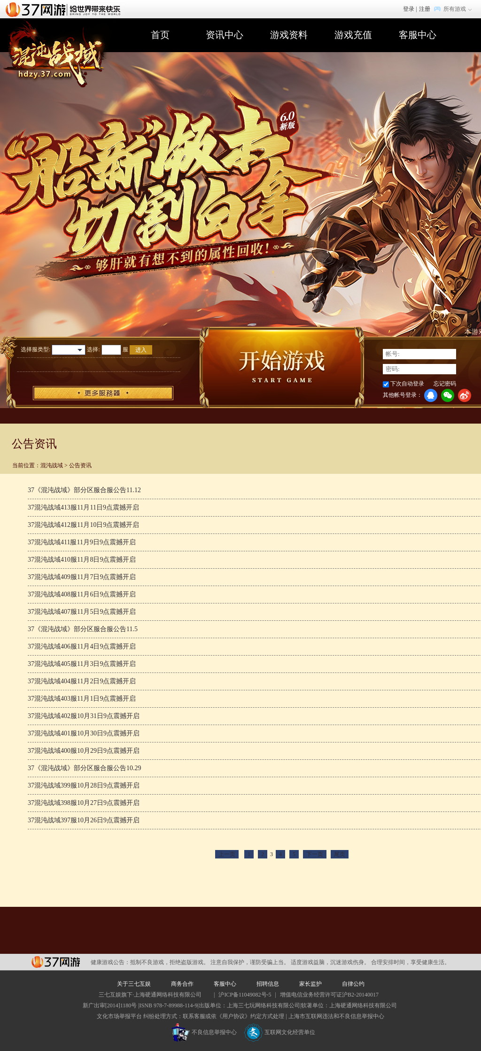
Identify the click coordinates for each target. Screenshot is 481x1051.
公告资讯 (80, 465)
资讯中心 (224, 35)
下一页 (314, 854)
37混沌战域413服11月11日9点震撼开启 (83, 507)
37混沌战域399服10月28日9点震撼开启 (84, 785)
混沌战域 (51, 465)
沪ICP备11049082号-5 (244, 994)
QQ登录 (430, 395)
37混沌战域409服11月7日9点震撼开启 (82, 576)
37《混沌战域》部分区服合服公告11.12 (84, 490)
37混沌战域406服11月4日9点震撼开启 (82, 646)
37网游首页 (65, 9)
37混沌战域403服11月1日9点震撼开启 (82, 698)
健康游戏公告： (110, 962)
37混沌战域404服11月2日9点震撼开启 (82, 681)
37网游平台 (55, 962)
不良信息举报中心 (204, 1032)
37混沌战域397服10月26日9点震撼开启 (84, 820)
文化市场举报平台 (119, 1016)
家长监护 (310, 984)
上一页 (226, 854)
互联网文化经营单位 (279, 1032)
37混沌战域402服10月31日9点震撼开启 (84, 715)
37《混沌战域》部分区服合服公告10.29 (84, 768)
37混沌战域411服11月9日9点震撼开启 (82, 542)
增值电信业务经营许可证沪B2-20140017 (329, 994)
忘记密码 (445, 383)
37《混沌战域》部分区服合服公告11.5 (83, 629)
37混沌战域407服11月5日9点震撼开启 (82, 611)
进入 (141, 350)
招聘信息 (267, 984)
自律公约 (353, 984)
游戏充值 (353, 35)
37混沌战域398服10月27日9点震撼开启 (84, 802)
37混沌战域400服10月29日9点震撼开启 (84, 750)
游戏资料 (289, 35)
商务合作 (182, 984)
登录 (408, 9)
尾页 (339, 854)
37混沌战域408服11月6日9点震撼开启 (82, 594)
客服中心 (417, 35)
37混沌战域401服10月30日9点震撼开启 (84, 733)
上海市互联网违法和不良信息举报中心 (336, 1016)
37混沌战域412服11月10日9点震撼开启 (83, 524)
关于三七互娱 (134, 984)
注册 (424, 9)
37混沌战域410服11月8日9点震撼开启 (82, 559)
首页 (160, 35)
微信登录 (447, 395)
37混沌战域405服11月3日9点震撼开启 (82, 663)
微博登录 (464, 395)
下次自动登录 (407, 383)
